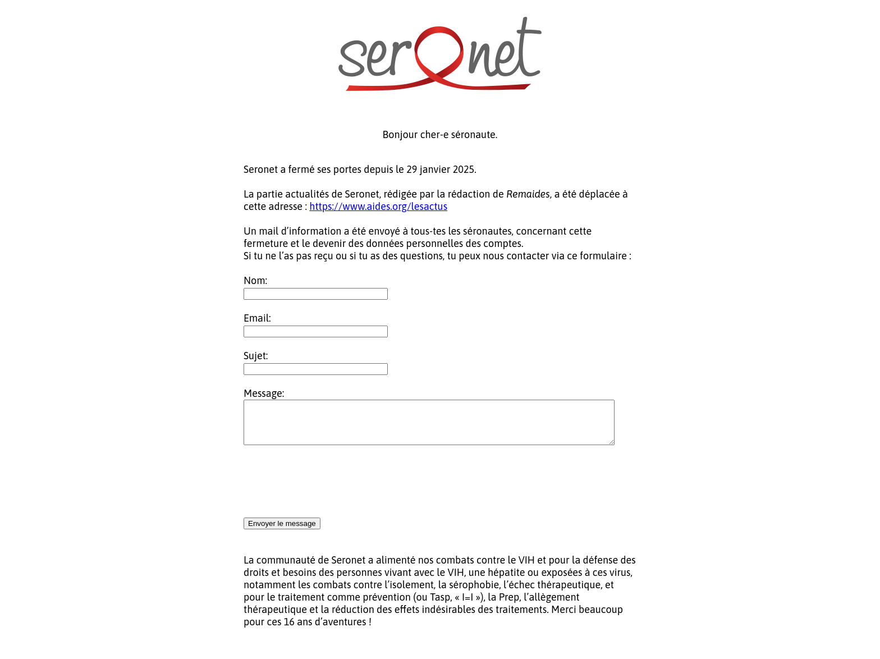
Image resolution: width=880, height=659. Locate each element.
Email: (257, 318)
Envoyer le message (282, 532)
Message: (264, 393)
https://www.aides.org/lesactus (378, 206)
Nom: (255, 280)
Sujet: (256, 355)
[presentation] (329, 490)
